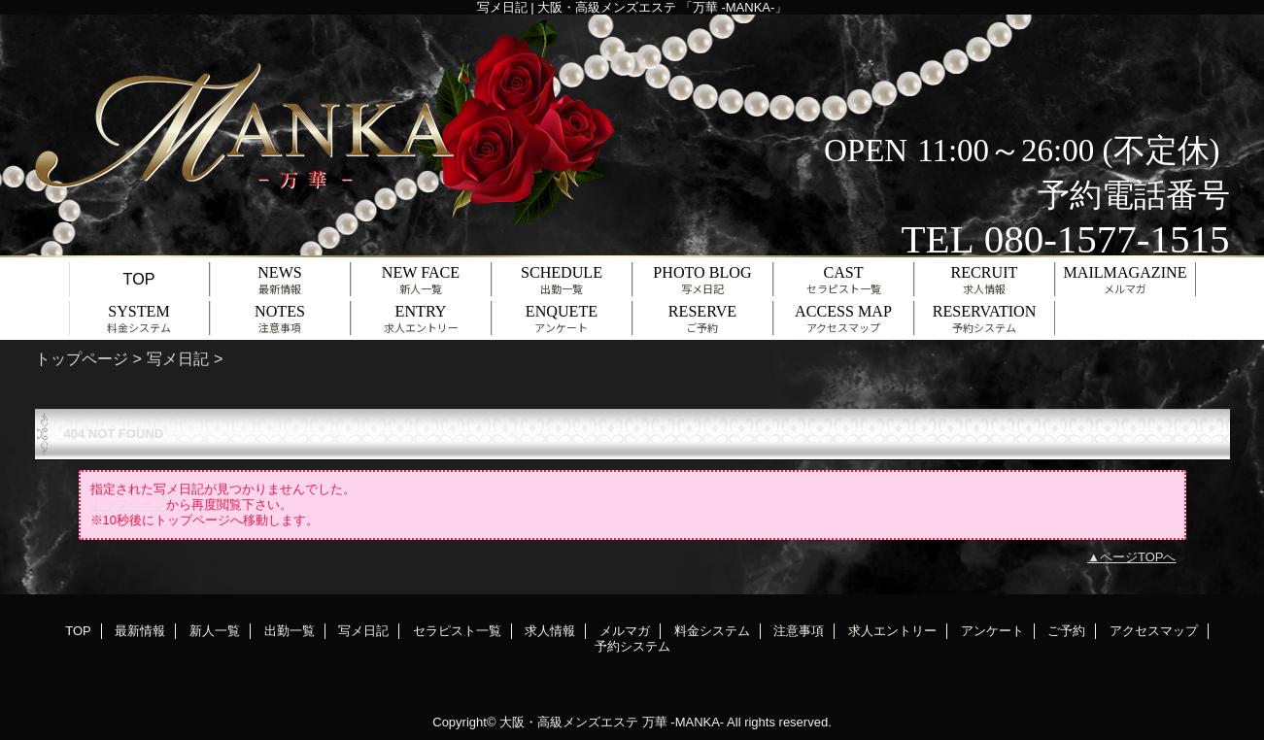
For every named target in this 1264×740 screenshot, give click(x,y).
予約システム (632, 646)
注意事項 (798, 630)
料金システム (712, 630)
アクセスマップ (1154, 630)
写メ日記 (178, 358)
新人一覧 (214, 630)
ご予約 (1066, 630)
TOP (139, 278)
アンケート (992, 630)
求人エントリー (892, 630)
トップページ (81, 358)
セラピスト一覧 (457, 630)
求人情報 (550, 630)
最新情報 (140, 630)
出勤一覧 (289, 630)
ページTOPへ (1138, 557)
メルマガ (624, 630)
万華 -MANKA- (683, 722)
